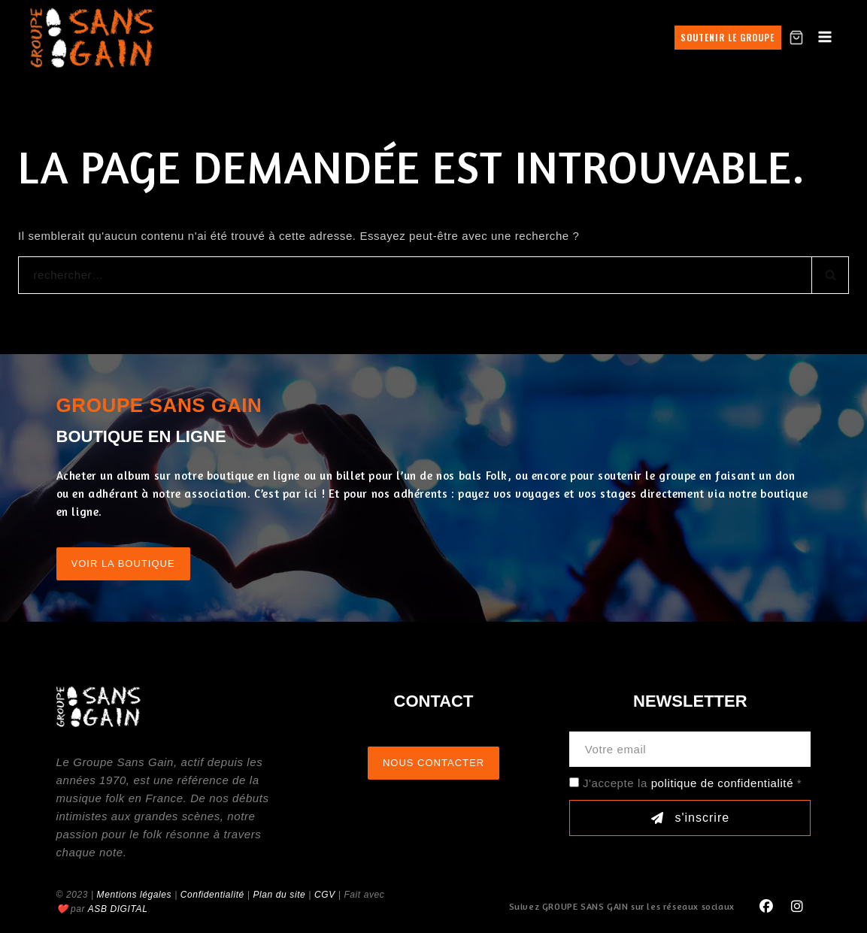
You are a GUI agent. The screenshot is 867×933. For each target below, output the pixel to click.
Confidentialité (212, 894)
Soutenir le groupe (728, 37)
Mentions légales (134, 894)
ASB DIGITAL (118, 909)
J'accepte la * (692, 783)
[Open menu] (825, 37)
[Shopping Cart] (796, 37)
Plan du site (279, 894)
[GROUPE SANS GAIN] (92, 37)
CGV (324, 894)
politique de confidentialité (722, 783)
